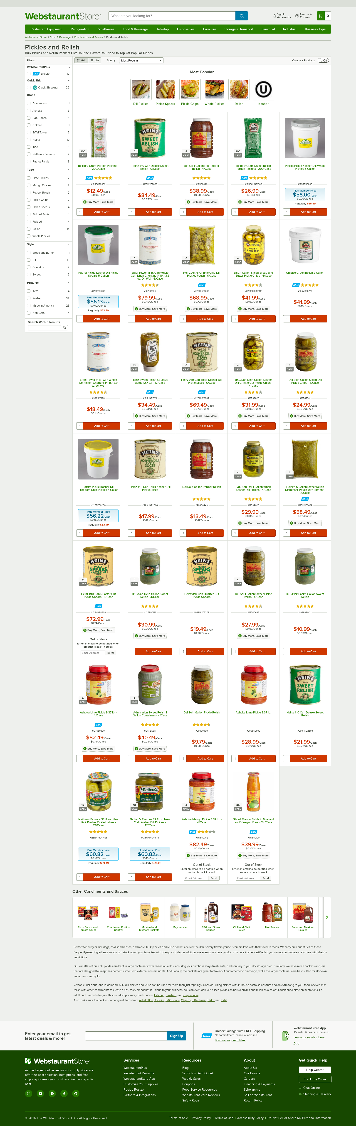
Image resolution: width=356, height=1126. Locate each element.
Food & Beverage (135, 29)
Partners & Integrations (140, 1095)
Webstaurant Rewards (139, 1073)
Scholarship (252, 1089)
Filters (31, 60)
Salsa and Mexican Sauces (303, 928)
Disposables (186, 29)
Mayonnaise (180, 927)
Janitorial (268, 29)
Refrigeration (80, 29)
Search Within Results (44, 322)
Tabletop (162, 29)
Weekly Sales (191, 1078)
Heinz (211, 1000)
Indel (224, 1000)
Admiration (146, 1000)
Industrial (289, 29)
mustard (171, 995)
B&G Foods (173, 1000)
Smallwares (106, 29)
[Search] (64, 327)
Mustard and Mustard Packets (149, 928)
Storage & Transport (239, 29)
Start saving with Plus (230, 1040)
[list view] (94, 60)
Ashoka (159, 1000)
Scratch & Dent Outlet (197, 1073)
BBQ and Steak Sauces (211, 928)
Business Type (315, 29)
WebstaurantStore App (139, 1078)
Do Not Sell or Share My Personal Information (299, 1118)
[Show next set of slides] (327, 917)
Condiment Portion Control (118, 928)
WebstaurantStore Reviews (201, 1095)
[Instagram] (28, 1093)
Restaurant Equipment (46, 29)
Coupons (188, 1084)
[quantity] (80, 212)
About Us (250, 1067)
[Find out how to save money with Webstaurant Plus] (89, 178)
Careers (249, 1078)
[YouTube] (40, 1093)
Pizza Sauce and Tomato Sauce (88, 928)
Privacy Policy (201, 1118)
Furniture (209, 29)
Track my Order (315, 1079)
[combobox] (172, 15)
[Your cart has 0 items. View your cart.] (324, 15)
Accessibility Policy (250, 1118)
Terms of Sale (178, 1118)
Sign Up (176, 1036)
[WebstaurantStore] (62, 1061)
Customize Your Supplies (141, 1084)
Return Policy (253, 1100)
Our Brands (252, 1073)
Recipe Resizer (134, 1089)
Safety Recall (191, 1100)
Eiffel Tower (199, 1000)
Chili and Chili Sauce (241, 928)
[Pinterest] (75, 1093)
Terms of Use (224, 1118)
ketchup (159, 995)
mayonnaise (190, 995)
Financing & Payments (259, 1084)
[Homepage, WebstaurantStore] (63, 16)
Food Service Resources (199, 1089)
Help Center (315, 1070)
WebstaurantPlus (135, 1067)
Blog (185, 1067)
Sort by (111, 60)
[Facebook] (52, 1093)
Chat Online (309, 1087)
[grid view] (81, 60)
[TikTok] (64, 1093)
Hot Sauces (272, 927)
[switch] (323, 60)
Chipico (185, 1000)
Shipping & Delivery (315, 1094)
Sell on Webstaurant (258, 1095)
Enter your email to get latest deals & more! (48, 1035)
